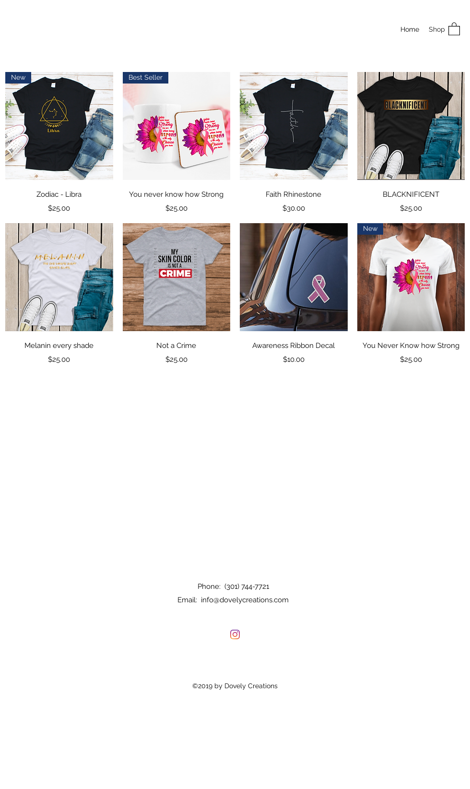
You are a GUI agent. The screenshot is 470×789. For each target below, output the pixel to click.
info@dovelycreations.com (245, 600)
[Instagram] (235, 634)
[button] (454, 29)
